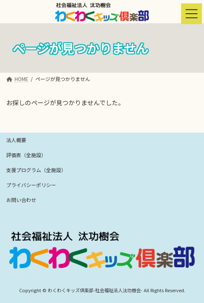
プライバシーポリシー (31, 184)
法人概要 (16, 139)
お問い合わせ (21, 199)
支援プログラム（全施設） (36, 169)
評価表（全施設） (26, 154)
